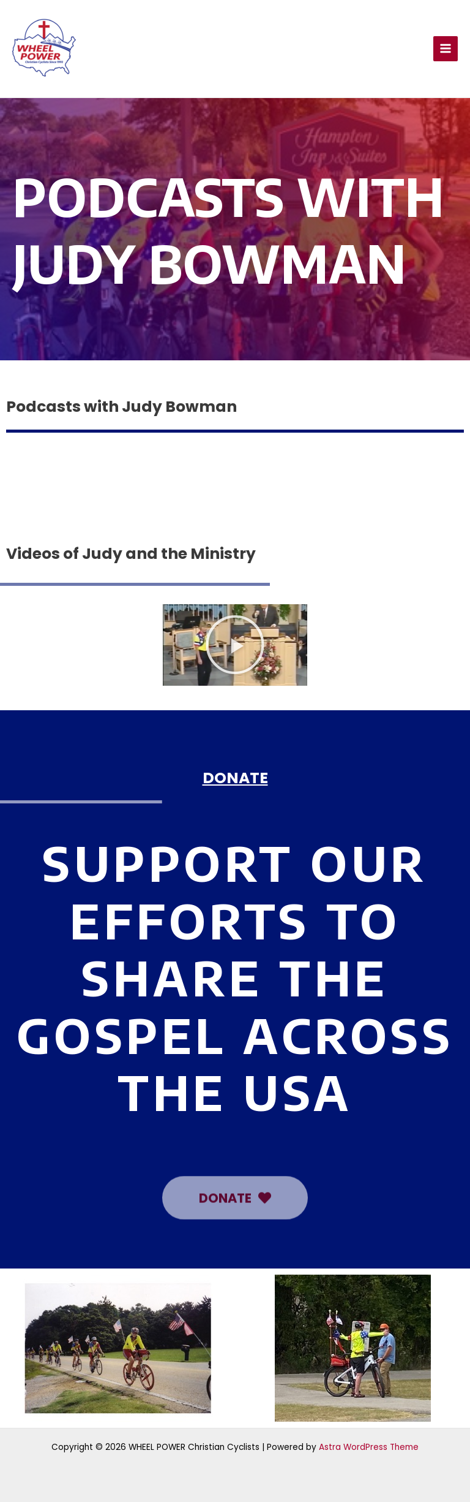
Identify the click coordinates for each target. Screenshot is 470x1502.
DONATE (235, 778)
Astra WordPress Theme (369, 1447)
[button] (235, 644)
